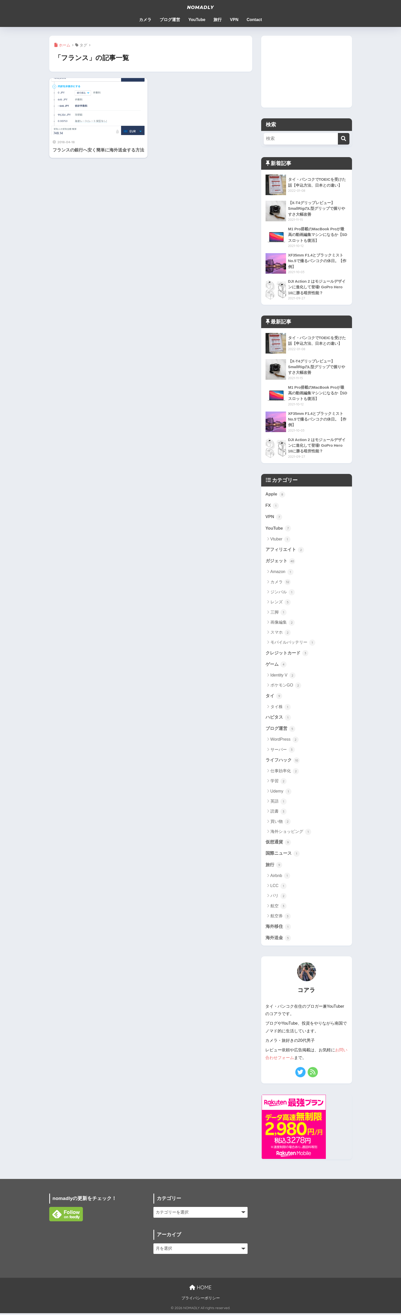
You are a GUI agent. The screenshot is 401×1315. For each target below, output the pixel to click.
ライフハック (283, 762)
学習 (278, 783)
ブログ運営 (170, 19)
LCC (278, 888)
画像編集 (282, 623)
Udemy (280, 793)
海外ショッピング (290, 833)
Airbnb (280, 878)
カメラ (145, 19)
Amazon (282, 573)
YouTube (196, 19)
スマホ (280, 633)
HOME (200, 1289)
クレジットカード (287, 654)
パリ (278, 898)
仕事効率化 (284, 773)
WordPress (284, 741)
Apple (276, 494)
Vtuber (280, 540)
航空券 (280, 918)
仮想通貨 (278, 844)
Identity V (283, 676)
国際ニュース (283, 855)
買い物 (280, 823)
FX (272, 506)
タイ (274, 697)
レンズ (280, 603)
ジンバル (282, 593)
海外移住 (278, 929)
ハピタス (278, 719)
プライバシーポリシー (200, 1300)
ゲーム (276, 665)
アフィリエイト (285, 550)
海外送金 (278, 940)
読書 (278, 813)
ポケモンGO (285, 686)
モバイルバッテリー (292, 643)
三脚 (278, 613)
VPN (234, 19)
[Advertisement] (306, 72)
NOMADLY (201, 7)
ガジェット (281, 562)
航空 (278, 908)
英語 (278, 803)
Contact (254, 19)
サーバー (282, 751)
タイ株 (280, 708)
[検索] (343, 139)
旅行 (217, 19)
